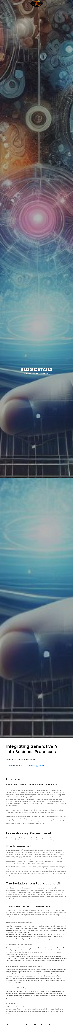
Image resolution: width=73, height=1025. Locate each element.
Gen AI (41, 766)
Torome (9, 766)
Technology (34, 766)
